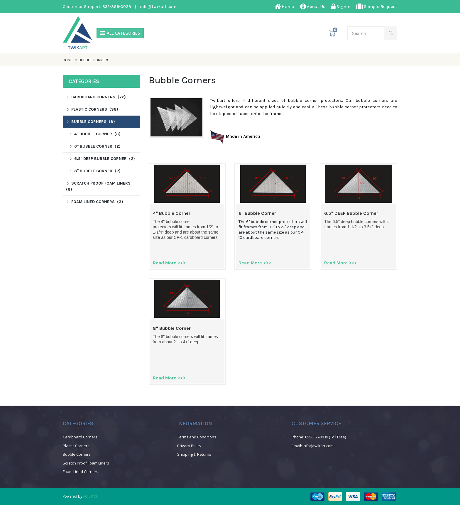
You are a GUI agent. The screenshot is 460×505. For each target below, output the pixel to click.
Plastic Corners (76, 445)
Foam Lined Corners (80, 471)
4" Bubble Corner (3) (95, 133)
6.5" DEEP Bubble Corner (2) (102, 158)
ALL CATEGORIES (120, 33)
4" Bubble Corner (171, 213)
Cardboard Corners (80, 437)
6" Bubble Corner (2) (95, 146)
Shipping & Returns (194, 454)
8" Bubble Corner (172, 328)
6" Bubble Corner (257, 213)
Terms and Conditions (196, 437)
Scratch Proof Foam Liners (86, 463)
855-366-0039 (116, 6)
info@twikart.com (158, 6)
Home (68, 60)
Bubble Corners (94, 60)
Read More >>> (169, 263)
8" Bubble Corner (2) (95, 170)
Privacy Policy (189, 445)
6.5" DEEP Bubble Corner (351, 213)
